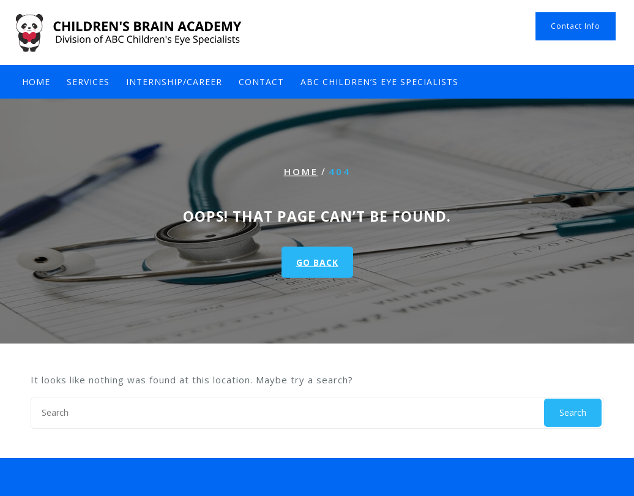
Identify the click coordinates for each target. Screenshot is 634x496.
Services (88, 82)
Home (36, 82)
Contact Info (575, 26)
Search (572, 412)
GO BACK (317, 262)
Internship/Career (174, 82)
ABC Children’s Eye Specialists (379, 82)
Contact (261, 82)
